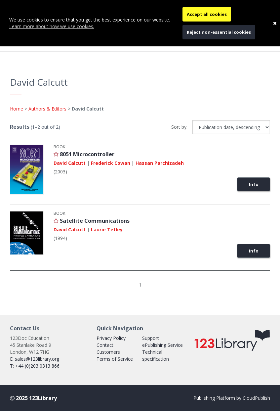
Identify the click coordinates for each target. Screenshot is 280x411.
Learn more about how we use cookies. (51, 26)
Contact (105, 345)
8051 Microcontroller (87, 154)
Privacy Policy (111, 338)
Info (254, 184)
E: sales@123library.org (34, 359)
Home (16, 109)
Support (150, 338)
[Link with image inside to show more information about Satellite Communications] (26, 232)
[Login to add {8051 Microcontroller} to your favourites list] (56, 154)
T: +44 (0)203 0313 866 (35, 366)
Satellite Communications (95, 220)
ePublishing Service (162, 345)
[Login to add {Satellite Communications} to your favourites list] (56, 220)
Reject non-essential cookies (219, 32)
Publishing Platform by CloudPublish (231, 398)
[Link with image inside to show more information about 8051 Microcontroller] (26, 170)
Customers (108, 352)
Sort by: (179, 127)
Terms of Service (115, 359)
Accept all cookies (207, 14)
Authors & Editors (47, 109)
